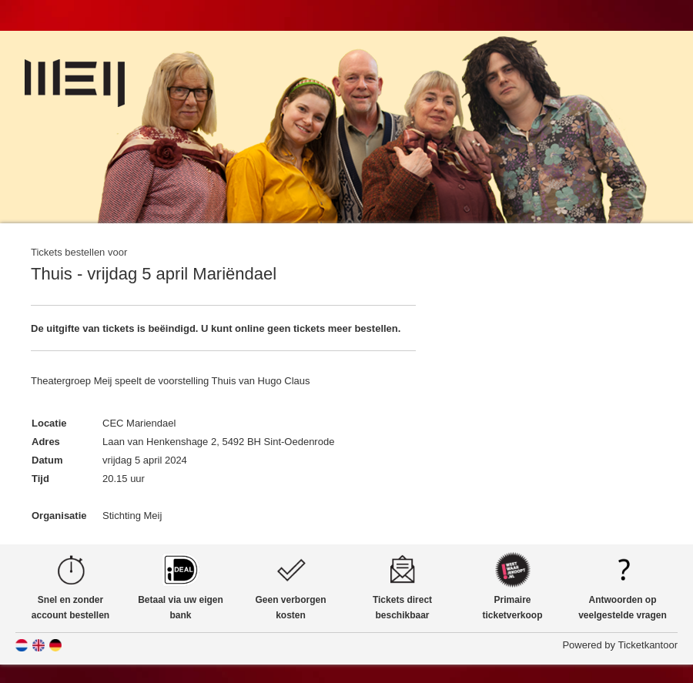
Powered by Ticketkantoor (620, 645)
